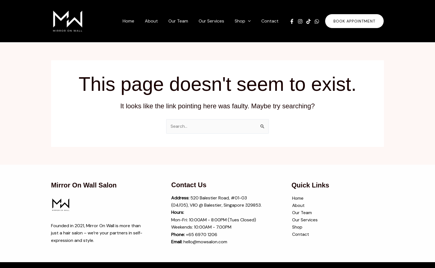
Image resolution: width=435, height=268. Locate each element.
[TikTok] (308, 21)
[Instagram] (300, 21)
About (298, 206)
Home (297, 198)
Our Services (304, 220)
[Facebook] (291, 21)
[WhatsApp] (316, 21)
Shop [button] (297, 228)
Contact (300, 235)
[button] (245, 21)
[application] (250, 21)
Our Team (301, 213)
